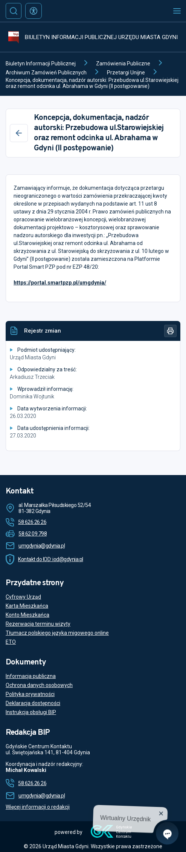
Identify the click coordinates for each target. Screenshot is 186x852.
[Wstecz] (19, 133)
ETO (11, 642)
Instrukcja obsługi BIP (31, 712)
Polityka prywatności (30, 694)
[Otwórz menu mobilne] (177, 11)
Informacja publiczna (31, 676)
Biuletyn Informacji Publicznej (41, 64)
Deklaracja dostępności (33, 703)
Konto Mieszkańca (27, 615)
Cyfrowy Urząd (23, 597)
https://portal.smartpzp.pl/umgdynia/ (60, 283)
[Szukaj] (13, 11)
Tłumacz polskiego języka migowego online (57, 633)
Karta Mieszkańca (27, 606)
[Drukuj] (170, 331)
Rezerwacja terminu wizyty (38, 624)
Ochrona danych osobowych (39, 685)
